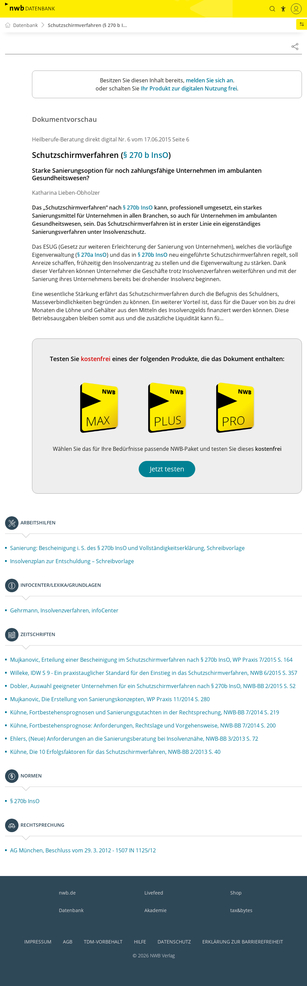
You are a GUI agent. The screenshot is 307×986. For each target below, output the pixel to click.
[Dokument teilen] (295, 46)
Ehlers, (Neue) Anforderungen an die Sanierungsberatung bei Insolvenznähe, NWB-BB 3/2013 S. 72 (134, 738)
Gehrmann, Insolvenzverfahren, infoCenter (64, 610)
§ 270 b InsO (145, 154)
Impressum (38, 941)
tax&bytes (241, 910)
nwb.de (67, 892)
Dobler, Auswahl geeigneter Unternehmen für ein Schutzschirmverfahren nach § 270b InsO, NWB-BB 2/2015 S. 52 (153, 686)
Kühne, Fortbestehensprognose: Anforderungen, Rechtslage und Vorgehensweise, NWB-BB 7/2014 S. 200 (143, 725)
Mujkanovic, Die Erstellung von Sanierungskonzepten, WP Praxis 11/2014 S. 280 (110, 699)
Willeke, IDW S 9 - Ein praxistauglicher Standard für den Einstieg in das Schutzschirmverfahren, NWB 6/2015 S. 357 (153, 673)
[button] (272, 8)
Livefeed (153, 892)
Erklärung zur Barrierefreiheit (242, 941)
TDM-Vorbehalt (103, 941)
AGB (67, 941)
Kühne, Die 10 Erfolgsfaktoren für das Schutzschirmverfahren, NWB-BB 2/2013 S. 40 (115, 752)
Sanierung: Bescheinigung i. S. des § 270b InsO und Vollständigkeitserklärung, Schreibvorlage (127, 548)
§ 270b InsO (138, 207)
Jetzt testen (167, 468)
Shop (236, 892)
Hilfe (140, 941)
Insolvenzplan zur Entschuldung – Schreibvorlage (72, 561)
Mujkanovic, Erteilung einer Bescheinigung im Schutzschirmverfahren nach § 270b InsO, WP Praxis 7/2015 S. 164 (151, 659)
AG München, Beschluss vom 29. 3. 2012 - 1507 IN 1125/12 (83, 850)
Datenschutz (174, 941)
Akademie (155, 910)
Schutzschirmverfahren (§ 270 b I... (87, 25)
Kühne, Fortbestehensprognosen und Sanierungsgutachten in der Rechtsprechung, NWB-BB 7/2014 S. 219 (144, 712)
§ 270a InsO (92, 254)
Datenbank (71, 910)
